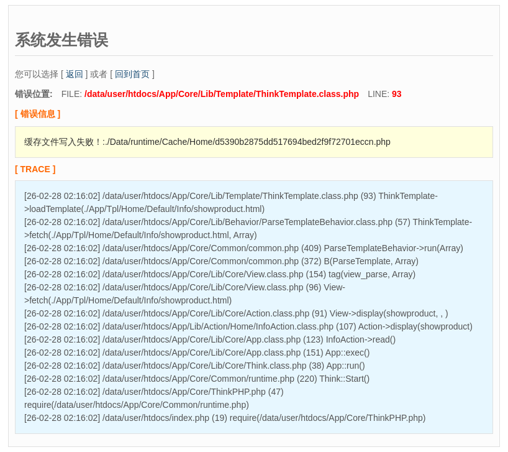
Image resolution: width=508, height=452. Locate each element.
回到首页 (132, 74)
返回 (74, 74)
